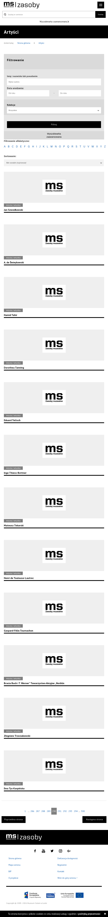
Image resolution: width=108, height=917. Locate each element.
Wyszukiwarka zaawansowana (54, 21)
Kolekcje (11, 104)
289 (49, 811)
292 (65, 811)
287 (38, 811)
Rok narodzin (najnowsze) (54, 163)
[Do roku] (80, 93)
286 (32, 811)
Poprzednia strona (13, 819)
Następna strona (94, 819)
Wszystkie (54, 110)
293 (70, 811)
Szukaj (100, 14)
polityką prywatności (89, 913)
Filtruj (54, 124)
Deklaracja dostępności (67, 858)
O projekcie (13, 878)
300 (83, 811)
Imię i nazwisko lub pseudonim (22, 76)
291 (59, 811)
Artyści (41, 43)
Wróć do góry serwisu (67, 878)
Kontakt (60, 871)
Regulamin (62, 865)
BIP (10, 871)
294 (76, 811)
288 (43, 811)
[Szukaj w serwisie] (48, 14)
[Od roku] (28, 93)
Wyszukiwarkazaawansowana (54, 135)
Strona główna (24, 43)
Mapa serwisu (14, 865)
